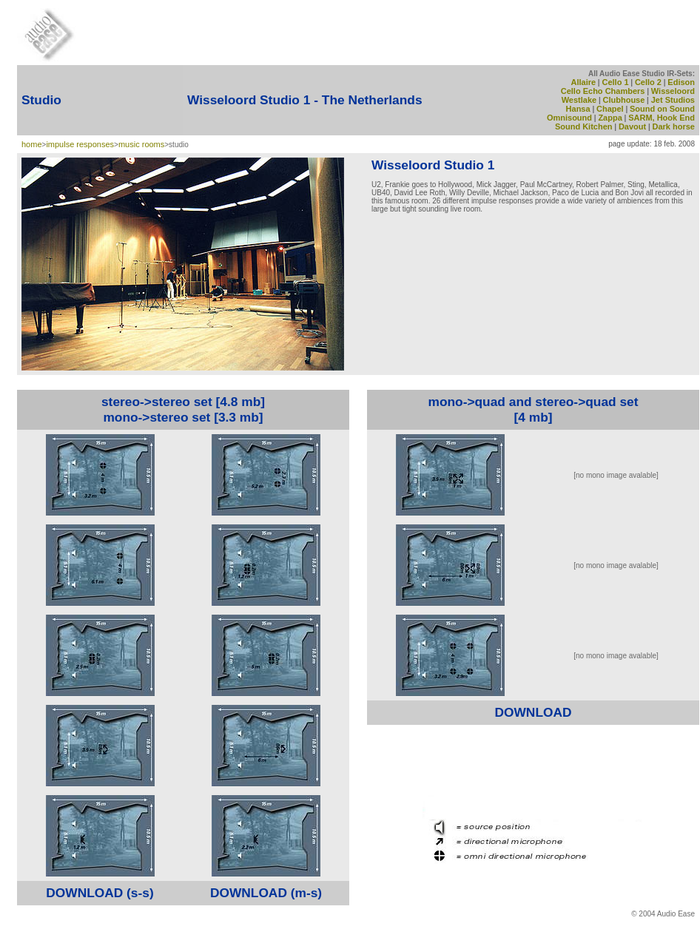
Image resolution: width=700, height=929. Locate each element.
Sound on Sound (662, 108)
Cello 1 (615, 82)
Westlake (579, 99)
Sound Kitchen (584, 126)
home (31, 144)
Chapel (610, 108)
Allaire (583, 82)
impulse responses (80, 144)
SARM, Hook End (661, 117)
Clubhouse (624, 99)
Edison (681, 82)
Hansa (578, 108)
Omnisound (569, 117)
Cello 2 (648, 82)
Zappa (610, 117)
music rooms (141, 144)
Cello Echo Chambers (603, 91)
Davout (632, 126)
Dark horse (674, 126)
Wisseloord (673, 91)
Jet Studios (673, 99)
